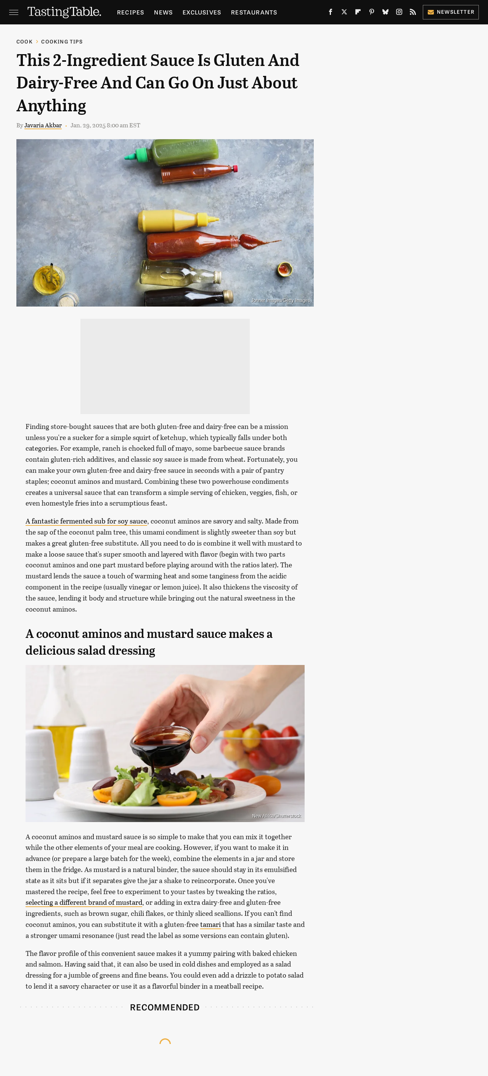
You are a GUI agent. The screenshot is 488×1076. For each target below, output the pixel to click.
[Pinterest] (372, 13)
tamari (210, 924)
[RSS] (413, 13)
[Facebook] (330, 13)
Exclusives (202, 12)
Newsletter (451, 11)
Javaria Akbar (43, 124)
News (163, 12)
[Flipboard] (358, 13)
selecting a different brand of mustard (84, 902)
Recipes (130, 12)
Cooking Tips (61, 41)
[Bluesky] (385, 13)
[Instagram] (399, 13)
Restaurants (254, 12)
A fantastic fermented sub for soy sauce (86, 521)
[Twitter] (344, 13)
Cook (24, 41)
